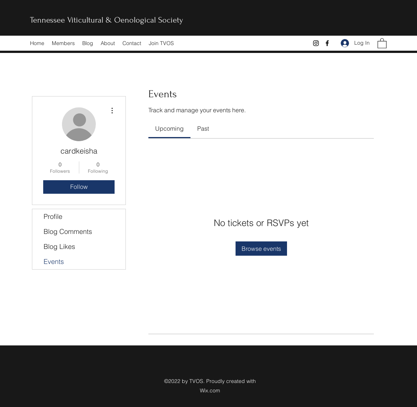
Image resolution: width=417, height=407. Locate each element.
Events (54, 261)
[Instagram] (316, 43)
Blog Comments (68, 231)
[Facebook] (327, 43)
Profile (53, 216)
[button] (382, 43)
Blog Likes (59, 246)
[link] (169, 128)
